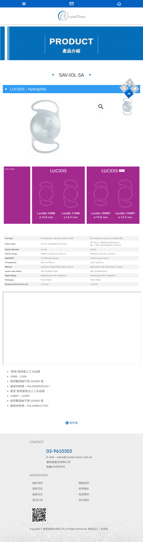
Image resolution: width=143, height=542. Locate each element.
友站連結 (84, 499)
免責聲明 (84, 494)
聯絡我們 (84, 482)
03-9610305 (59, 451)
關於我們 (37, 482)
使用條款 (84, 488)
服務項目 (37, 494)
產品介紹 (37, 499)
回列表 (74, 422)
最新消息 (37, 488)
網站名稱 (71, 15)
